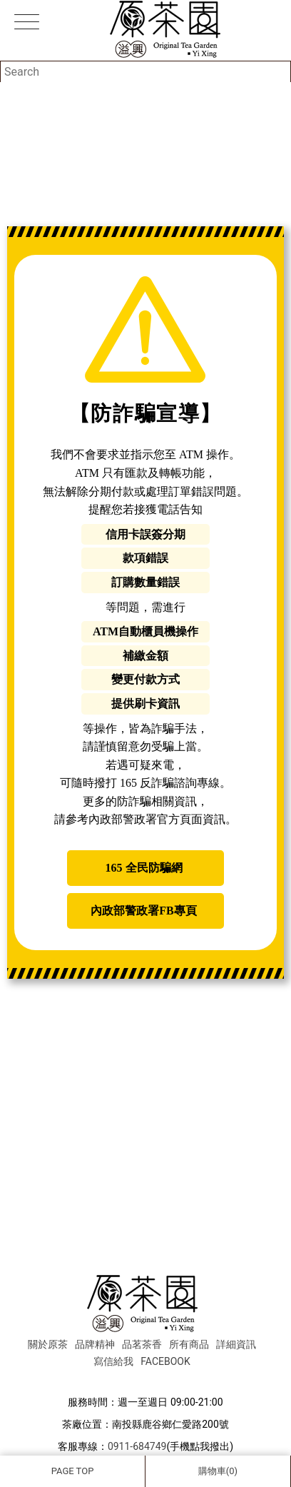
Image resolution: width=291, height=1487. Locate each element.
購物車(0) (218, 1471)
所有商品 (189, 1344)
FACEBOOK (165, 1361)
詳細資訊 (236, 1344)
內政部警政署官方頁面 (145, 819)
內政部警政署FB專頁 (143, 910)
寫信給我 (113, 1361)
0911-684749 (137, 1446)
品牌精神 (95, 1344)
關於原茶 (48, 1344)
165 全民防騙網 (144, 868)
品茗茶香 (142, 1344)
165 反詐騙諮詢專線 (170, 783)
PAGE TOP (72, 1471)
